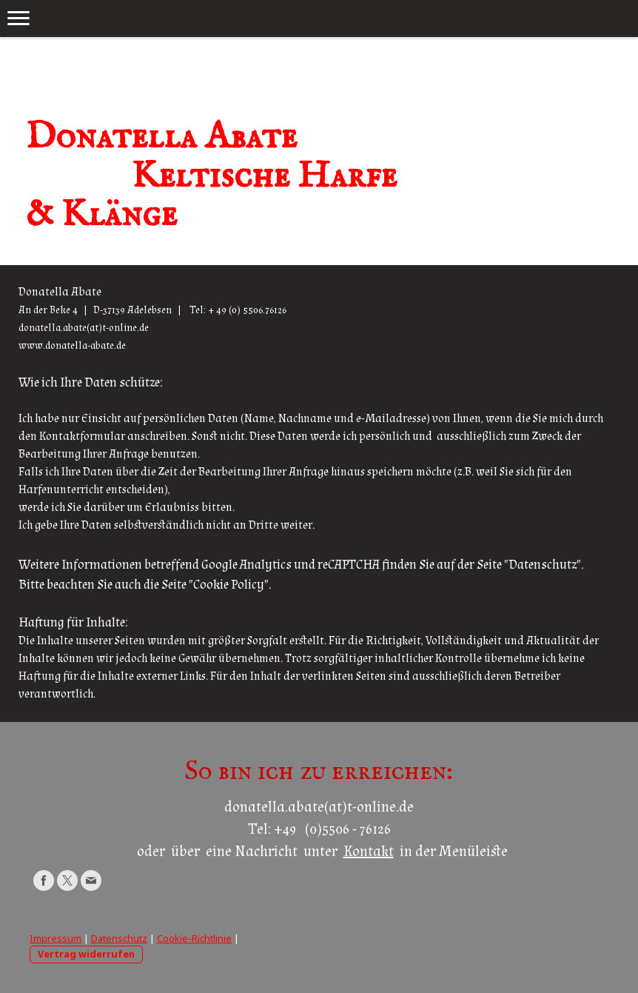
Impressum (55, 938)
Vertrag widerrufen (86, 953)
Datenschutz (119, 938)
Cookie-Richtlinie (194, 938)
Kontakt (368, 851)
